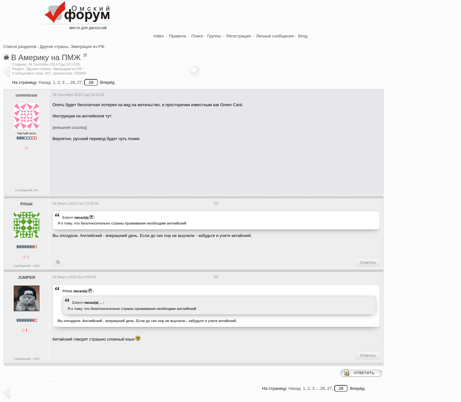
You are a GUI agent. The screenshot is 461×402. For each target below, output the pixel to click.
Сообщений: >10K (26, 265)
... (101, 302)
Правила (177, 36)
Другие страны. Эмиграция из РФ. (72, 46)
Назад (45, 82)
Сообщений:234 (26, 190)
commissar (27, 95)
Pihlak (26, 203)
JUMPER (26, 277)
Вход (302, 36)
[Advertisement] (169, 165)
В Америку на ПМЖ (46, 57)
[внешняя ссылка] (70, 127)
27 (79, 82)
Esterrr (68, 217)
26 (72, 82)
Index (159, 36)
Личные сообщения (275, 36)
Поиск (197, 36)
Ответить (368, 262)
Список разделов (19, 46)
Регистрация (238, 36)
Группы (214, 36)
